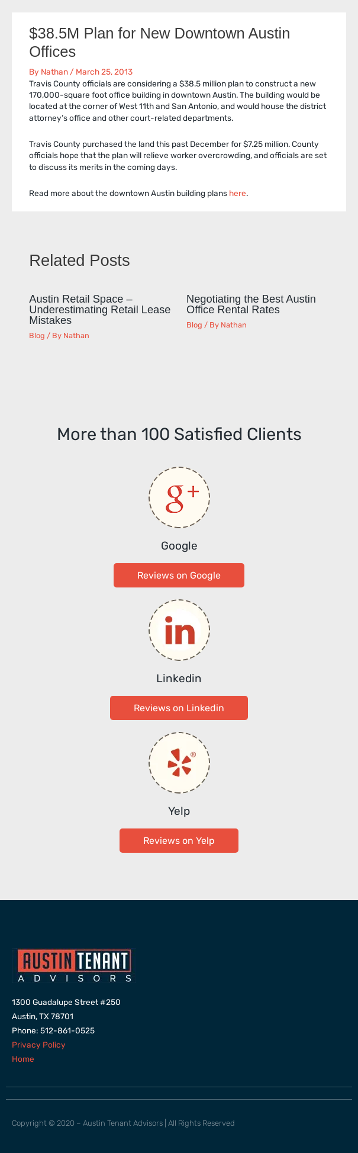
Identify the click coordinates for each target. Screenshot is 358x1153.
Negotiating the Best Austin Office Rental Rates (251, 304)
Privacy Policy (39, 1044)
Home (23, 1059)
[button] (179, 575)
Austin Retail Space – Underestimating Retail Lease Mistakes (99, 309)
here (237, 193)
